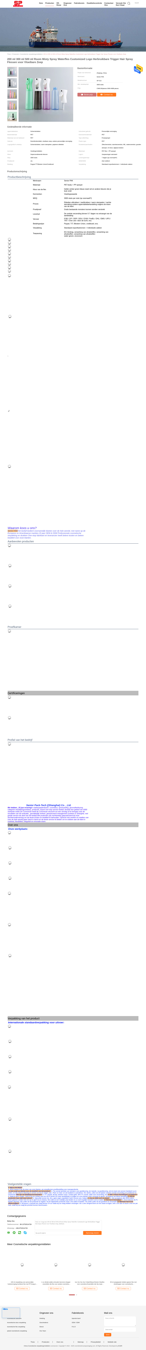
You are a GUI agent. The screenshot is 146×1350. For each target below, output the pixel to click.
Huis (41, 3)
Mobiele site (112, 1342)
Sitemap (81, 1342)
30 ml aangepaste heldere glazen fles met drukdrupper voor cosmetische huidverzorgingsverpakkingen (123, 1283)
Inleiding (42, 1318)
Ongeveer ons (68, 4)
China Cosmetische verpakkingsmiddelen (37, 1346)
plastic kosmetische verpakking (17, 1331)
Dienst (41, 1327)
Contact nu (106, 95)
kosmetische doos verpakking (16, 1322)
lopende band (76, 1318)
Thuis (33, 1342)
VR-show (58, 4)
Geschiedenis (43, 1322)
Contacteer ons (109, 4)
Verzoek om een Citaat (121, 4)
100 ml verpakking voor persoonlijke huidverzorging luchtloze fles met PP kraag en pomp (22, 1283)
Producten (49, 3)
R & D (74, 1327)
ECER (120, 1346)
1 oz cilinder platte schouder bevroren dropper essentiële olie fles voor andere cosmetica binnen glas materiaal (55, 1283)
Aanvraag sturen (92, 1233)
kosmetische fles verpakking (16, 1327)
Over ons (59, 1342)
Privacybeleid (95, 1342)
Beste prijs (87, 95)
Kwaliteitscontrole (94, 3)
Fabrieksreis (79, 3)
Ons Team (42, 1331)
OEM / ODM (76, 1322)
